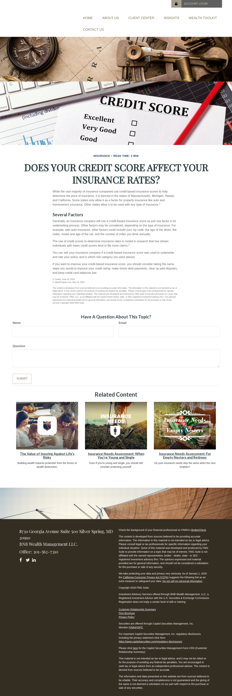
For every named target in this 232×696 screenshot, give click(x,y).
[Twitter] (28, 551)
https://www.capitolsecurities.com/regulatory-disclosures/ (150, 633)
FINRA (132, 619)
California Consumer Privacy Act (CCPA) (146, 569)
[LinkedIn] (34, 551)
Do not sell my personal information (182, 573)
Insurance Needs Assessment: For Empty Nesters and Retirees (185, 448)
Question (19, 338)
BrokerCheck (198, 522)
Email (123, 315)
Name (17, 315)
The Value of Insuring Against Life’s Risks (47, 448)
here (135, 640)
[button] (118, 16)
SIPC (140, 619)
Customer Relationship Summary (137, 601)
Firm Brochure (127, 605)
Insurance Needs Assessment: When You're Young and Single (116, 448)
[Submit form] (22, 371)
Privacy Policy (126, 609)
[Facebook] (21, 551)
